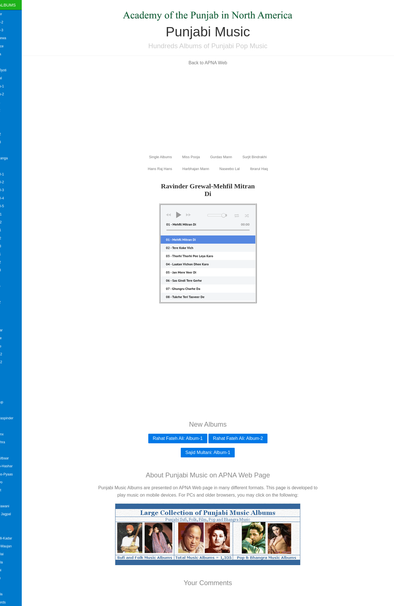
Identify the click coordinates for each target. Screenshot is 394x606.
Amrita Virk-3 (11, 270)
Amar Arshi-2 (11, 134)
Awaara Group (13, 402)
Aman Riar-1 (11, 102)
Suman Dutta (12, 54)
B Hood (7, 426)
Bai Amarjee (11, 498)
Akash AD (9, 62)
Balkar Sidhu (11, 578)
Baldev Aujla (11, 530)
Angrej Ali (9, 278)
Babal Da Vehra (14, 442)
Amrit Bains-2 (12, 222)
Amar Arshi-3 (11, 142)
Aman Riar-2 (11, 110)
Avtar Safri (10, 394)
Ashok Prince (12, 346)
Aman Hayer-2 (13, 22)
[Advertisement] (218, 109)
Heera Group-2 (13, 94)
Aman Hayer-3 (13, 30)
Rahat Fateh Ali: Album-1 (188, 438)
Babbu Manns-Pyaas (17, 474)
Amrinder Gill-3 (13, 190)
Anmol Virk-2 (11, 302)
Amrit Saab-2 (12, 238)
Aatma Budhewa (14, 38)
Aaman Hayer (12, 14)
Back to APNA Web (218, 62)
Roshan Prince (13, 46)
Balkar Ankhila (12, 562)
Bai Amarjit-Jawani (16, 506)
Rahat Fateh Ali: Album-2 (248, 438)
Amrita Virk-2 (11, 262)
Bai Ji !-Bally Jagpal (17, 514)
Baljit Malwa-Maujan (17, 546)
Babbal (7, 450)
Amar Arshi (10, 126)
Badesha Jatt (12, 490)
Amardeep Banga (15, 158)
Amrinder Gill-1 (13, 174)
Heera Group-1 (13, 86)
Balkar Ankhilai (13, 554)
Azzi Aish (9, 410)
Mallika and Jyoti (14, 70)
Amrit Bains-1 (12, 214)
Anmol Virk (10, 294)
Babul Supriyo (12, 482)
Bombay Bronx (13, 434)
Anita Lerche (11, 286)
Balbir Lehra (11, 522)
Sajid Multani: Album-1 (218, 452)
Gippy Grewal (12, 78)
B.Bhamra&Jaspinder (18, 418)
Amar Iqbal (10, 150)
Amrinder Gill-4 (13, 198)
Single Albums (19, 5)
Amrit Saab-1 (12, 230)
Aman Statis (11, 118)
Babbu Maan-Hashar (17, 466)
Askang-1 (9, 370)
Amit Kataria (11, 166)
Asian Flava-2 (12, 354)
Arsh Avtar (10, 318)
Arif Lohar (9, 310)
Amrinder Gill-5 (13, 206)
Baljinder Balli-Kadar (17, 538)
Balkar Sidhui (12, 570)
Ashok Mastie (12, 338)
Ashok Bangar (12, 330)
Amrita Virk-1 (11, 254)
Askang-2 (9, 378)
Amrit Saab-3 (12, 246)
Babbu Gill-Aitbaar (15, 458)
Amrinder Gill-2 (13, 182)
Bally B (7, 586)
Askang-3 (9, 386)
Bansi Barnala (12, 594)
